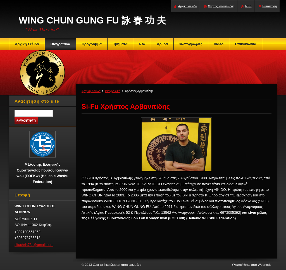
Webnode (264, 264)
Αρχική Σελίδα (91, 91)
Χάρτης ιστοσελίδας (221, 6)
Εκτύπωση (269, 6)
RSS (248, 6)
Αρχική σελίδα (187, 6)
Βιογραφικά (112, 91)
